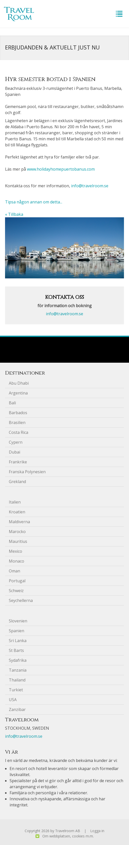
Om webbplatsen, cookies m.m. (68, 836)
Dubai (14, 452)
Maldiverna (19, 521)
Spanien (16, 630)
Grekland (17, 481)
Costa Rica (18, 432)
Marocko (17, 531)
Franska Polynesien (27, 471)
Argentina (18, 393)
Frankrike (18, 462)
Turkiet (16, 690)
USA (13, 699)
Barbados (18, 412)
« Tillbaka (14, 214)
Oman (14, 571)
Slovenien (18, 621)
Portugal (17, 581)
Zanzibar (17, 709)
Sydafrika (17, 660)
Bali (12, 403)
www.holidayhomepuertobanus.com (61, 169)
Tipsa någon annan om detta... (33, 202)
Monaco (16, 561)
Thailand (17, 680)
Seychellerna (21, 600)
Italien (15, 502)
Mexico (15, 551)
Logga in (97, 830)
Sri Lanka (17, 640)
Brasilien (17, 422)
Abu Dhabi (19, 383)
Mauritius (18, 541)
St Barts (16, 650)
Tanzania (17, 670)
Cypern (15, 442)
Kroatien (17, 512)
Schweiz (16, 590)
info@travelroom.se (89, 186)
